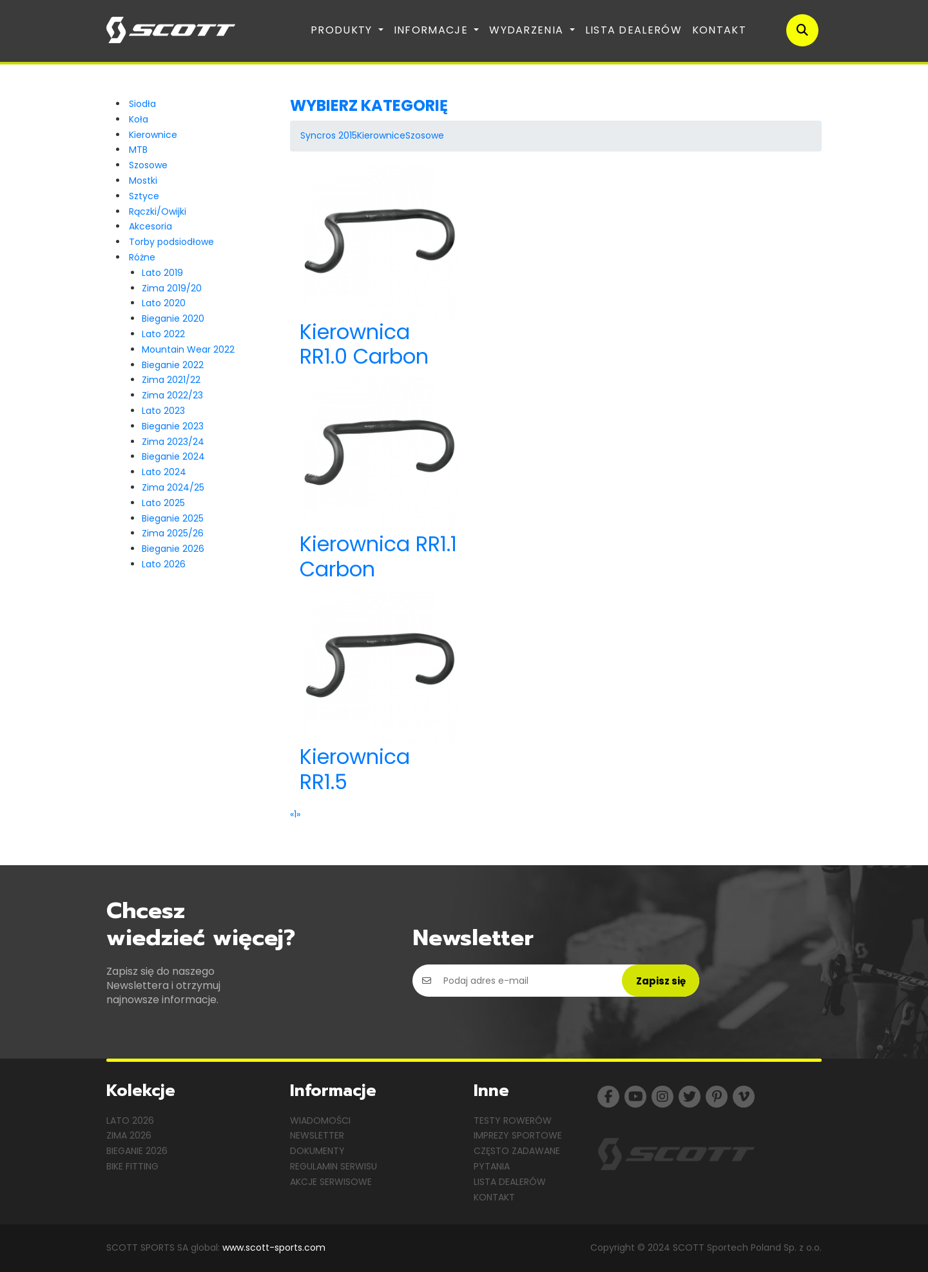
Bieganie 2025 (173, 518)
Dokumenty (317, 1150)
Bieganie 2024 (173, 456)
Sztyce (144, 196)
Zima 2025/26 (173, 533)
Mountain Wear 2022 (188, 349)
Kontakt (719, 30)
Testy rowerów (513, 1120)
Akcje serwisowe (331, 1181)
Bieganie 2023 (173, 426)
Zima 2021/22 (171, 379)
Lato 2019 (162, 272)
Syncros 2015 (328, 135)
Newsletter (317, 1135)
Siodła (142, 103)
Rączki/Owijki (157, 211)
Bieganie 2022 (173, 364)
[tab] (556, 106)
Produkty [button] (343, 30)
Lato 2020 (164, 303)
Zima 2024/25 (173, 487)
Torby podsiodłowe (171, 241)
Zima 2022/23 (172, 395)
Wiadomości (320, 1120)
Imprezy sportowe (518, 1135)
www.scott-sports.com (273, 1247)
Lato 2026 (164, 564)
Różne (142, 257)
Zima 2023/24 (173, 441)
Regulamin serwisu (333, 1166)
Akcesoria (150, 226)
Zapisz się (661, 981)
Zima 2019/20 (172, 288)
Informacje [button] (432, 30)
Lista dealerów (633, 30)
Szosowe (148, 165)
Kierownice (153, 134)
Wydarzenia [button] (527, 30)
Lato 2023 (163, 410)
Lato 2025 (163, 502)
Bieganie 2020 (173, 318)
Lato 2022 (163, 334)
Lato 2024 (164, 471)
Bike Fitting (132, 1166)
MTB (138, 149)
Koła (138, 119)
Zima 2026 (128, 1135)
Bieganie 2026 (173, 548)
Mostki (143, 180)
